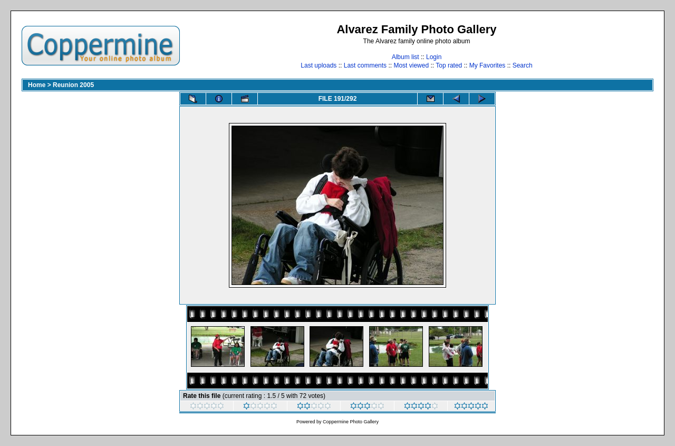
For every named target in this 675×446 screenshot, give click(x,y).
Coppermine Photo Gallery (351, 421)
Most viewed (411, 65)
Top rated (449, 65)
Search (523, 65)
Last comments (365, 65)
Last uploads (318, 65)
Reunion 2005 (73, 85)
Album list (405, 57)
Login (433, 57)
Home (36, 85)
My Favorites (487, 65)
